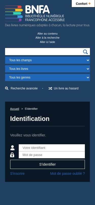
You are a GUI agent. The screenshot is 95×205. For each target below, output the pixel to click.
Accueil (14, 108)
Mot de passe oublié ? (67, 173)
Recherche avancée (24, 88)
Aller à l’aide (47, 41)
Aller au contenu (47, 33)
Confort (83, 3)
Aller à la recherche (47, 37)
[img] (85, 52)
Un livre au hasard (66, 88)
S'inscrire (17, 173)
